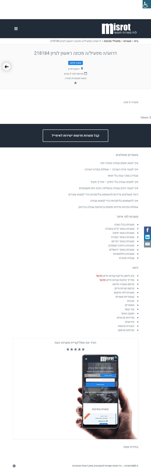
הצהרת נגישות (126, 326)
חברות (130, 301)
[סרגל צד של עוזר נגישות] (147, 4)
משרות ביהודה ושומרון (121, 245)
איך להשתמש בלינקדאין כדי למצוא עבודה (114, 201)
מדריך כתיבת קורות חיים (117, 280)
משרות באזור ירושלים (121, 250)
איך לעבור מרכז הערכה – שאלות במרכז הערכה (111, 169)
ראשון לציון (74, 69)
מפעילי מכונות (112, 41)
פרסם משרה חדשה (123, 284)
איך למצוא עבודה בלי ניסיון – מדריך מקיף (114, 182)
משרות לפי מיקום (124, 292)
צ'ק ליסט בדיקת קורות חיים (115, 276)
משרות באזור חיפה (123, 233)
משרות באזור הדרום (122, 241)
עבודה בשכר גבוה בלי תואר (122, 176)
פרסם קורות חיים (124, 288)
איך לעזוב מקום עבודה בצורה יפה (119, 163)
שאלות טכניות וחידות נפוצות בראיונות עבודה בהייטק (108, 207)
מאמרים (129, 305)
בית (136, 41)
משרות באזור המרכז (122, 237)
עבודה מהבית (126, 258)
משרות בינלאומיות (123, 254)
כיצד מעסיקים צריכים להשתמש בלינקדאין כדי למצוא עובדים (103, 194)
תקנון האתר (127, 313)
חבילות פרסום (126, 330)
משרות (127, 41)
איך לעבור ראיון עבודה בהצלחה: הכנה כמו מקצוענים (108, 188)
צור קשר (129, 309)
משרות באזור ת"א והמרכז (119, 229)
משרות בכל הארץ (124, 225)
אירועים (129, 322)
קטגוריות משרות (125, 297)
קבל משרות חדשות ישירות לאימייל (75, 135)
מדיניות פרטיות (125, 318)
